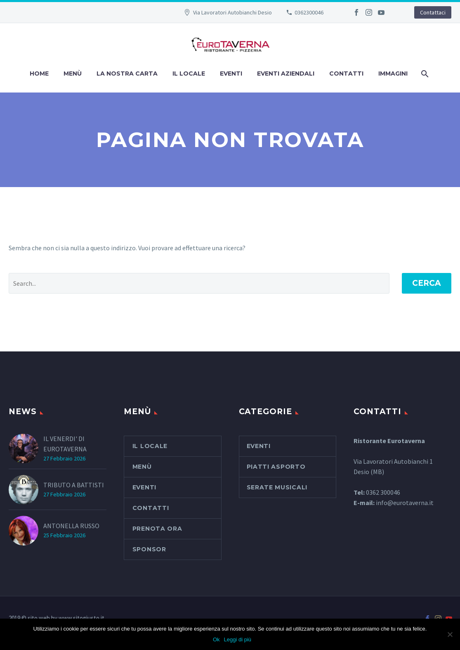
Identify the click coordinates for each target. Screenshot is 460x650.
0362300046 (309, 12)
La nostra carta (127, 73)
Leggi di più (238, 639)
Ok (216, 639)
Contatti (346, 73)
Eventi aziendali (285, 73)
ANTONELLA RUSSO (71, 526)
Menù (73, 73)
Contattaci (433, 12)
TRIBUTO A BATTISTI (73, 485)
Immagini (393, 73)
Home (39, 73)
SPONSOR (149, 549)
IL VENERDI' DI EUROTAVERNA (65, 443)
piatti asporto (276, 466)
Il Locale (188, 73)
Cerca (426, 283)
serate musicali (277, 487)
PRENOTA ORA (157, 528)
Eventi (231, 73)
